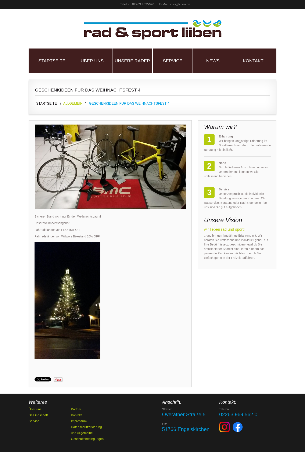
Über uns (92, 60)
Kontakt (253, 60)
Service (172, 60)
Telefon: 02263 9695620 (137, 4)
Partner (76, 409)
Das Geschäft (38, 415)
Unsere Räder (132, 60)
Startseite (51, 60)
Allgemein (73, 103)
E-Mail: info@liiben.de (174, 4)
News (213, 60)
